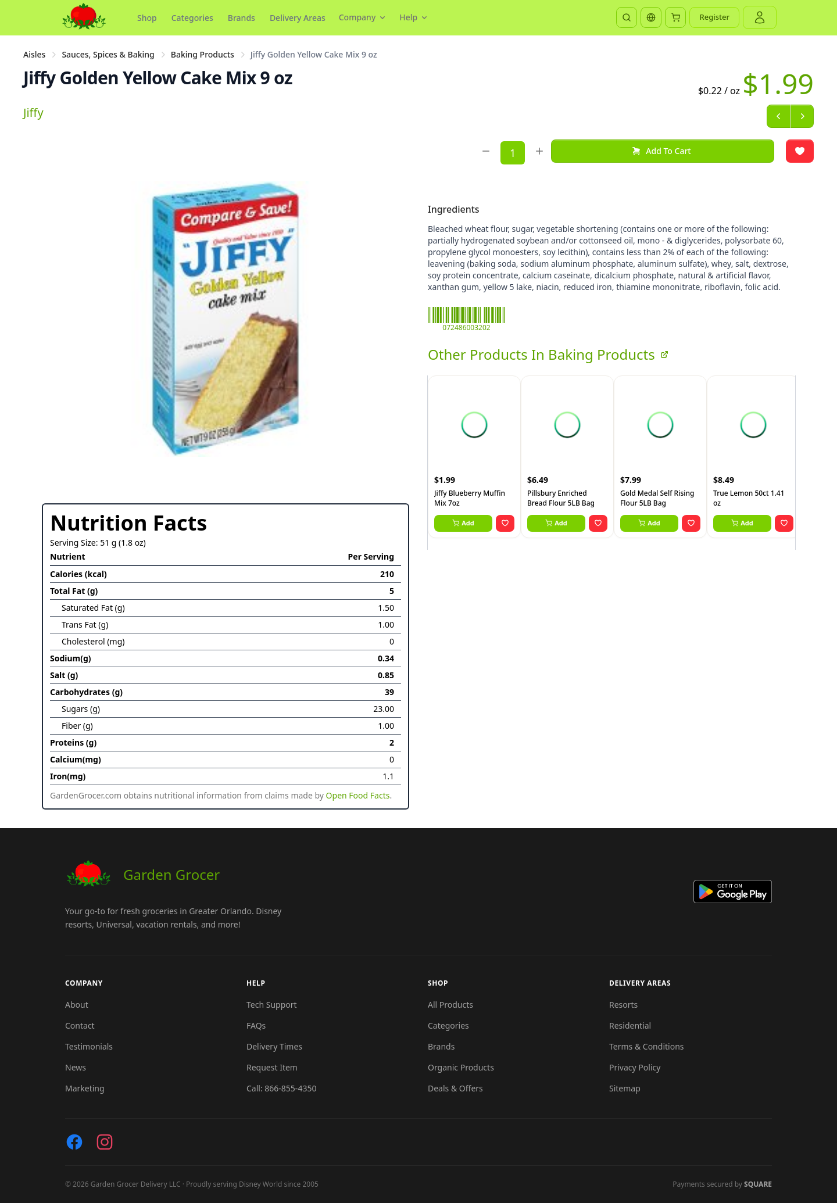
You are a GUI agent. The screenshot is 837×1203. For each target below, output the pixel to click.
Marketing (85, 1088)
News (75, 1067)
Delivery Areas (298, 17)
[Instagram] (104, 1142)
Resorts (623, 1004)
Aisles (34, 54)
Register (714, 17)
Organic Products (461, 1067)
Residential (630, 1025)
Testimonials (89, 1046)
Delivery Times (274, 1046)
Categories (192, 17)
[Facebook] (74, 1142)
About (76, 1004)
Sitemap (625, 1088)
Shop (147, 17)
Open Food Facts (358, 795)
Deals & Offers (455, 1088)
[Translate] (651, 17)
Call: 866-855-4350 (281, 1088)
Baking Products (202, 54)
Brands (241, 17)
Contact (80, 1025)
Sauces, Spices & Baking (108, 54)
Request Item (272, 1067)
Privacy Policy (634, 1067)
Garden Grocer (142, 874)
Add (463, 522)
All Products (450, 1004)
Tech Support (271, 1004)
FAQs (256, 1025)
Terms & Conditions (646, 1046)
